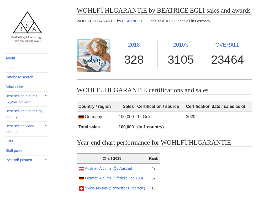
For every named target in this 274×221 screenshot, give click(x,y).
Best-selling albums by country (24, 114)
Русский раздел (19, 160)
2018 (134, 45)
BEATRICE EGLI (136, 21)
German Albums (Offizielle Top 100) (114, 178)
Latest (10, 68)
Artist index (15, 86)
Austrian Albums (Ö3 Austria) (108, 168)
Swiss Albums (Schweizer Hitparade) (115, 188)
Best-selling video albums (20, 129)
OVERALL (227, 45)
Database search (19, 77)
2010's (180, 45)
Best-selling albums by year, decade (21, 99)
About (10, 58)
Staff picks (14, 150)
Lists (9, 141)
